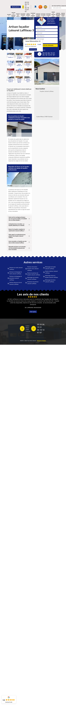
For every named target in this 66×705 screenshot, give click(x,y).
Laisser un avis (33, 49)
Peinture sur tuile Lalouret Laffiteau (16, 268)
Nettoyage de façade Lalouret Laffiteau (50, 267)
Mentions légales (41, 340)
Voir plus (33, 312)
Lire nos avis (8, 702)
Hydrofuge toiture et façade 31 (38, 15)
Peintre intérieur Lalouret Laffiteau (51, 272)
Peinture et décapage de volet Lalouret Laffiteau (15, 272)
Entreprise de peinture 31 (33, 15)
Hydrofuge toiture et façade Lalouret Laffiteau (51, 276)
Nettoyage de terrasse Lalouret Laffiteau (32, 278)
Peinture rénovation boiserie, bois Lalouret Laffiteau (33, 268)
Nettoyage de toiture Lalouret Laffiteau (50, 280)
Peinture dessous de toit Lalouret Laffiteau (15, 283)
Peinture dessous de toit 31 (63, 15)
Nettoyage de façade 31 (48, 15)
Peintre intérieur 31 (28, 15)
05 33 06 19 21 (27, 4)
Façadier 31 (9, 15)
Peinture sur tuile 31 (18, 15)
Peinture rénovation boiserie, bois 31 (58, 15)
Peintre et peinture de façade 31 (53, 15)
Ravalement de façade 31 (22, 15)
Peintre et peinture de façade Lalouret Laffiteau (33, 273)
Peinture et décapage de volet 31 (13, 15)
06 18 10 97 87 (27, 9)
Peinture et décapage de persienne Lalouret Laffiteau (15, 278)
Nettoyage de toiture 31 (43, 15)
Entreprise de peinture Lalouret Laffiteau (32, 282)
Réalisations (16, 7)
